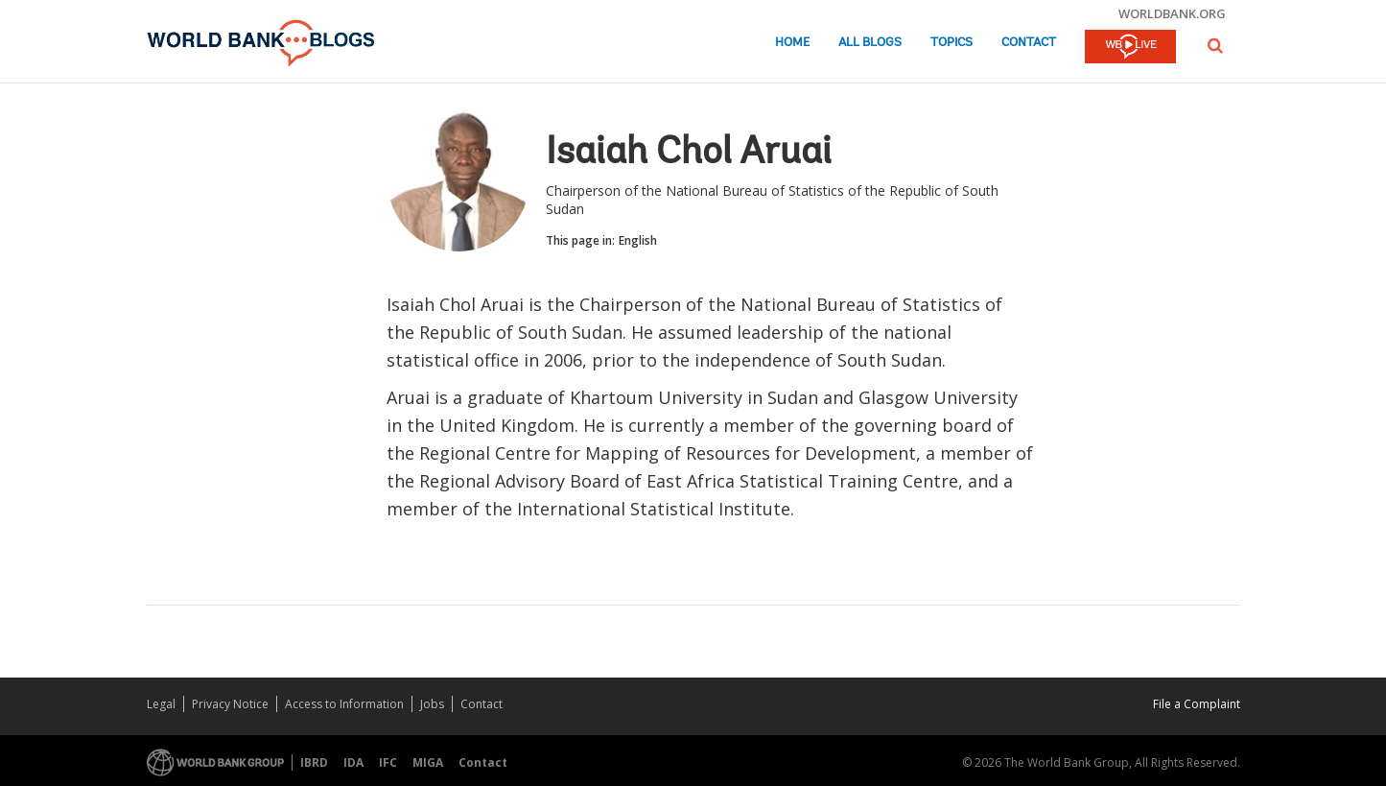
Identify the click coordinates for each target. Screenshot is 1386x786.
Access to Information (344, 704)
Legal (161, 704)
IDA (353, 762)
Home (792, 42)
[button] (1215, 45)
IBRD (314, 762)
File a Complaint (1196, 704)
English (638, 240)
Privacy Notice (230, 704)
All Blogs (870, 42)
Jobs (432, 704)
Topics (951, 42)
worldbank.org (1172, 13)
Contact (1028, 42)
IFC (388, 762)
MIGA (427, 762)
